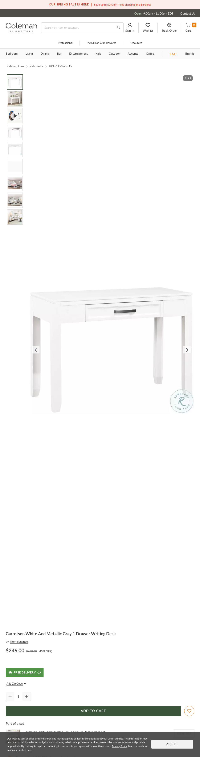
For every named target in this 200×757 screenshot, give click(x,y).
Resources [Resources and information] (136, 43)
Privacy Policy (119, 746)
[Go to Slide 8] (15, 200)
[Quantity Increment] (26, 696)
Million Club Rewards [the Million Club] (101, 43)
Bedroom (12, 53)
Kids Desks (36, 66)
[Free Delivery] (24, 672)
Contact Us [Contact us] (187, 13)
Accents (133, 53)
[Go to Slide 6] (15, 166)
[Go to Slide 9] (15, 217)
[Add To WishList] (189, 711)
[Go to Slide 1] (15, 82)
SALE (173, 54)
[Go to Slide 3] (15, 115)
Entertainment (78, 53)
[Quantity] (18, 696)
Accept (172, 744)
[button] (129, 28)
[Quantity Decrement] (10, 696)
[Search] (82, 28)
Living (29, 53)
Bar (59, 53)
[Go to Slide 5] (15, 149)
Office (150, 53)
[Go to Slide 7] (15, 183)
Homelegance (19, 641)
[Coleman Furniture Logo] (21, 31)
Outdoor (114, 53)
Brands (189, 53)
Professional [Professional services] (65, 43)
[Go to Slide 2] (15, 99)
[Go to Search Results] (118, 27)
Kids (98, 53)
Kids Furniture (15, 66)
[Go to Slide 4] (15, 132)
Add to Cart (93, 711)
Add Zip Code (16, 683)
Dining (45, 53)
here (29, 750)
